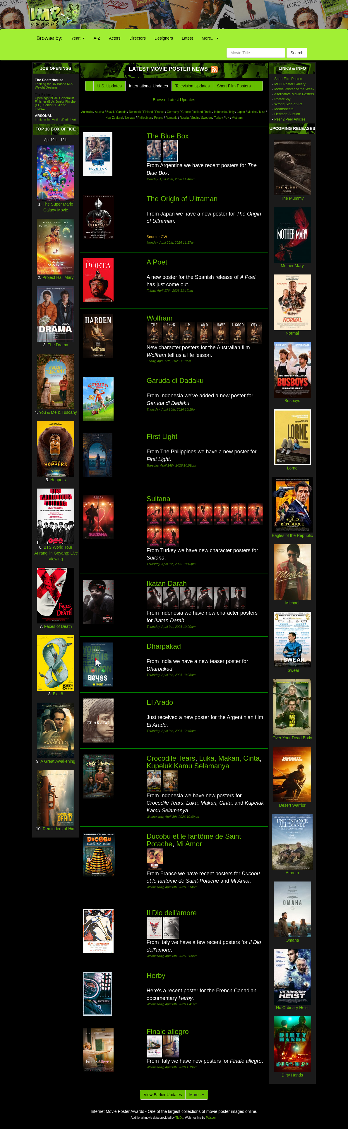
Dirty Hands (292, 1075)
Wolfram (160, 318)
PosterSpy (282, 99)
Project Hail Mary (58, 277)
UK (227, 117)
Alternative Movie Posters (294, 94)
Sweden (206, 117)
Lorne (292, 468)
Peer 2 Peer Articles (289, 119)
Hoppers (58, 479)
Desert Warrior (292, 805)
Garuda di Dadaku (175, 380)
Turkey (218, 117)
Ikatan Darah (167, 583)
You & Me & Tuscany (58, 412)
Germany (173, 111)
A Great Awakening (57, 761)
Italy (231, 111)
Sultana (158, 499)
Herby (156, 975)
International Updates (148, 86)
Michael (292, 603)
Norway (130, 117)
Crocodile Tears (171, 758)
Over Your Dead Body (292, 737)
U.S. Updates (109, 86)
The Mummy (292, 198)
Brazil (110, 111)
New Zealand (114, 117)
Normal (292, 333)
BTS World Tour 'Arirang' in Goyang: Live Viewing (56, 553)
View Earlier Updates (163, 1094)
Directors (137, 38)
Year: (78, 38)
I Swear (292, 670)
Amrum (292, 872)
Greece (186, 111)
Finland (148, 111)
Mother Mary (292, 265)
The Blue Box (168, 136)
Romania (171, 117)
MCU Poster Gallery (290, 84)
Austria (99, 111)
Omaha (292, 940)
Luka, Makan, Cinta (229, 758)
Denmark (135, 111)
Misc (262, 111)
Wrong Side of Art (288, 104)
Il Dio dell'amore (172, 913)
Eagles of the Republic (292, 535)
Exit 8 (58, 693)
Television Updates (192, 86)
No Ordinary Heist (292, 1007)
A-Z (97, 38)
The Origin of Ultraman (182, 199)
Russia (184, 117)
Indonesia (220, 111)
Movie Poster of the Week (294, 89)
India (208, 111)
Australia (87, 111)
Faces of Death (58, 626)
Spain (195, 117)
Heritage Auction (287, 114)
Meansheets (283, 109)
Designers (164, 38)
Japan (241, 111)
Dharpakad (164, 646)
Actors (115, 38)
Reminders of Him (59, 828)
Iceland (198, 111)
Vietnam (237, 117)
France (159, 111)
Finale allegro (168, 1031)
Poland (158, 117)
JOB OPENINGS (55, 68)
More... (210, 38)
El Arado (160, 702)
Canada (121, 111)
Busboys (292, 400)
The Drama (58, 345)
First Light (162, 436)
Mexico (252, 111)
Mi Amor (189, 844)
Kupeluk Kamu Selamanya (188, 766)
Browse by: (50, 38)
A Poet (157, 262)
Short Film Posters (234, 86)
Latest (187, 38)
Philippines (145, 117)
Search (296, 52)
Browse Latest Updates (174, 99)
